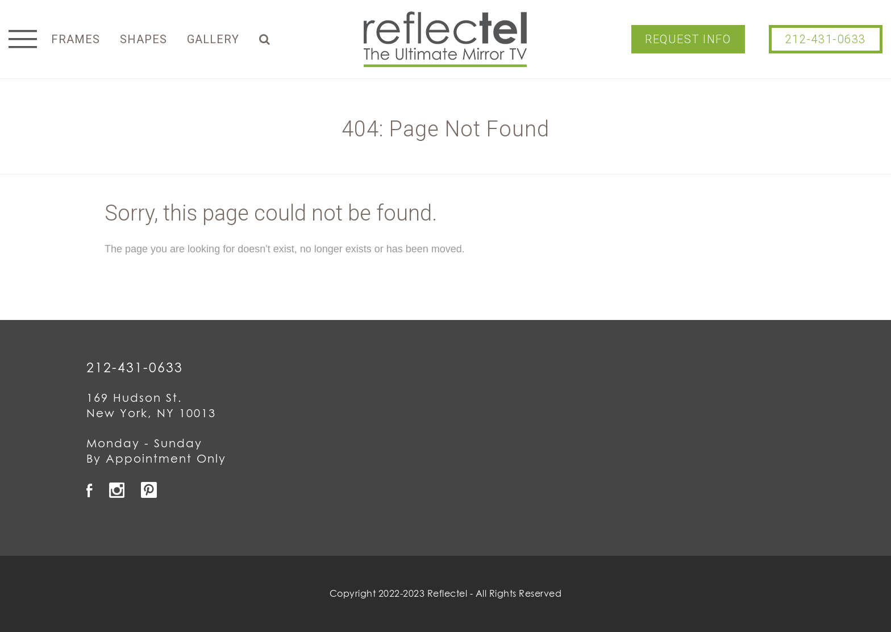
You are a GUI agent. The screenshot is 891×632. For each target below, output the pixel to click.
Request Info (688, 39)
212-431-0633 (825, 39)
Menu (23, 39)
